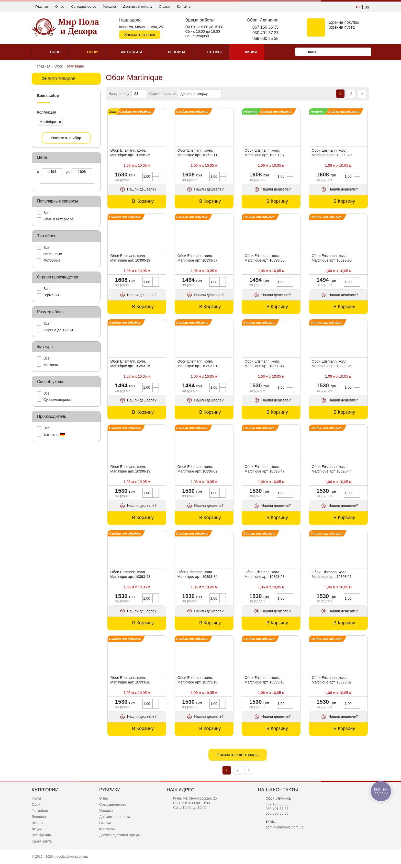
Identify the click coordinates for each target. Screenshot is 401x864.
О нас (59, 6)
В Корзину (143, 201)
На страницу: (119, 94)
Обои (36, 804)
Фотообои (40, 811)
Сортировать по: (163, 94)
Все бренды (42, 835)
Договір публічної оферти (120, 835)
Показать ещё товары (238, 754)
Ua (366, 7)
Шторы (37, 823)
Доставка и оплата (137, 6)
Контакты (184, 6)
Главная (41, 6)
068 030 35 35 (265, 38)
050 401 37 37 (265, 33)
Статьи (164, 6)
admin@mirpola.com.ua (284, 827)
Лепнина (39, 817)
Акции (37, 829)
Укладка (109, 6)
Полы (36, 798)
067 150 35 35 (265, 27)
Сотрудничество (83, 6)
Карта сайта (42, 841)
